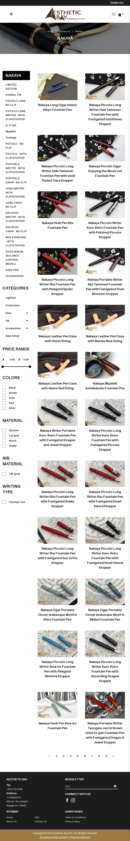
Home (50, 31)
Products (64, 31)
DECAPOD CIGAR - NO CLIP (16, 229)
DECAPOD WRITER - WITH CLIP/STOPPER (15, 216)
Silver (9, 408)
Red (8, 403)
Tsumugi (11, 137)
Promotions (13, 305)
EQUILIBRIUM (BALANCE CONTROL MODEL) (14, 257)
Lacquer (11, 435)
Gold (9, 398)
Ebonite (11, 430)
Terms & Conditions (75, 817)
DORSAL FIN (13, 94)
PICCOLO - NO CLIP (15, 145)
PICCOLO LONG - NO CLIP (16, 102)
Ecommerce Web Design (53, 837)
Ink (7, 320)
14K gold (11, 474)
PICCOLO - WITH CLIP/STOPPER (16, 155)
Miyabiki (11, 131)
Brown (10, 393)
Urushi (10, 445)
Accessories (13, 328)
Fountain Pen (14, 502)
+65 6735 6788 (14, 789)
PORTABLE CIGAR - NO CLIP (16, 180)
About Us (11, 821)
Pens (9, 313)
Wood (9, 440)
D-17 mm (11, 125)
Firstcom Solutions (80, 837)
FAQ (37, 817)
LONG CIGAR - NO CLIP (14, 204)
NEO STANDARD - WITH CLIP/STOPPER (16, 241)
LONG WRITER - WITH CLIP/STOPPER (15, 192)
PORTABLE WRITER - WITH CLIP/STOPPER (15, 168)
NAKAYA (79, 31)
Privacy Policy (72, 821)
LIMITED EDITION (11, 86)
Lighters (11, 297)
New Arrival (12, 335)
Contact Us (41, 821)
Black (9, 387)
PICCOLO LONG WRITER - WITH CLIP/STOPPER (15, 115)
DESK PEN (12, 269)
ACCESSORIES (15, 276)
